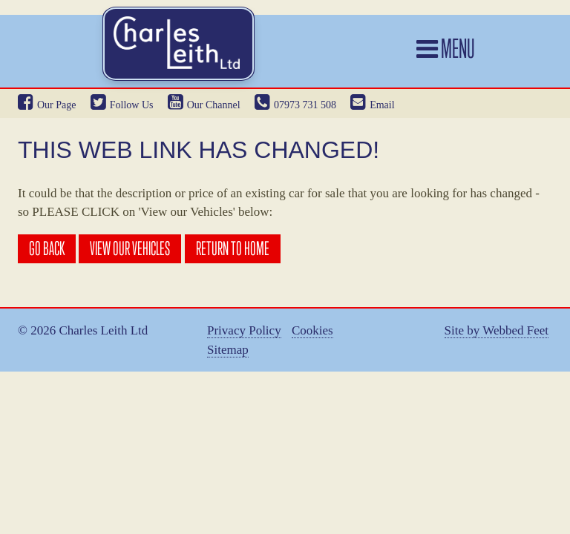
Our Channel (204, 105)
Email (372, 105)
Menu (445, 48)
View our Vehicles (130, 248)
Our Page (47, 105)
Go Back (47, 248)
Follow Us (122, 105)
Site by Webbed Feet (496, 330)
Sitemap (228, 350)
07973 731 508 (295, 105)
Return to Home (232, 248)
